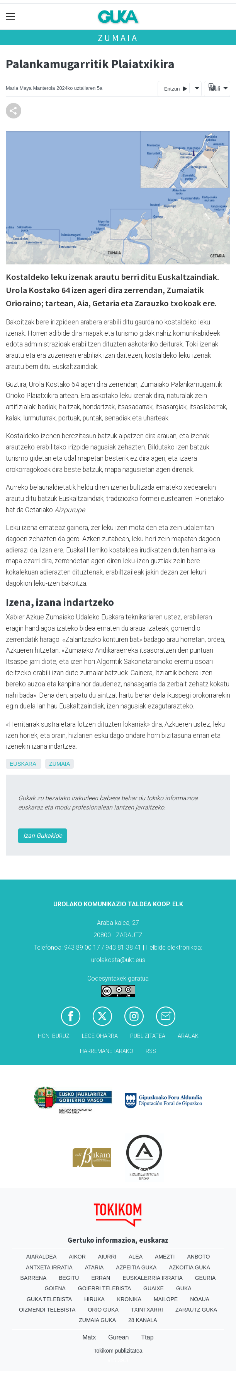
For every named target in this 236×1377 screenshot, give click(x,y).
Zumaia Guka (97, 1320)
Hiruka (94, 1299)
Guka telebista (49, 1299)
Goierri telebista (104, 1288)
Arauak (188, 1036)
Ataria (94, 1267)
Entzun (175, 88)
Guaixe (153, 1288)
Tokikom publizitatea (117, 1351)
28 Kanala (142, 1320)
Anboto (198, 1257)
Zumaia (118, 38)
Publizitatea (147, 1036)
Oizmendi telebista (47, 1310)
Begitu (69, 1278)
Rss (151, 1051)
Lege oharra (100, 1036)
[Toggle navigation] (10, 17)
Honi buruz (54, 1036)
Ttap (147, 1337)
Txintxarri (147, 1310)
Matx (89, 1337)
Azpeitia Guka (136, 1267)
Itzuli (213, 89)
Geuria (205, 1278)
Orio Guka (103, 1310)
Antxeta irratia (49, 1267)
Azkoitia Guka (189, 1267)
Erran (100, 1278)
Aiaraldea (41, 1257)
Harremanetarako (106, 1051)
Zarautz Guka (196, 1310)
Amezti (165, 1257)
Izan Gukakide (42, 835)
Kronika (129, 1299)
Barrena (33, 1278)
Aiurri (107, 1257)
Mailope (166, 1299)
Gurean (118, 1337)
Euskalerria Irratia (152, 1278)
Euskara (23, 764)
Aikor (77, 1257)
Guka (184, 1288)
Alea (136, 1257)
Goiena (54, 1288)
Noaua (199, 1299)
